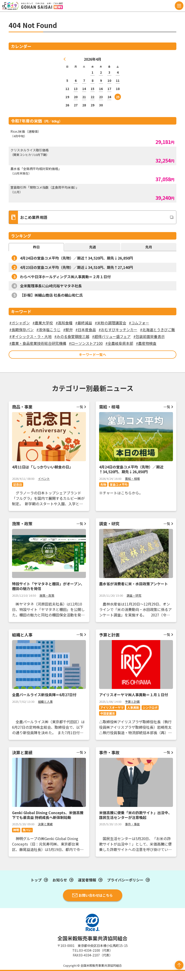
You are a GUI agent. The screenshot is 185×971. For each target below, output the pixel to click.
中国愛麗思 (107, 713)
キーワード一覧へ (92, 354)
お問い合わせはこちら (92, 895)
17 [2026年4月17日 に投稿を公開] (109, 88)
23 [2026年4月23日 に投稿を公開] (101, 97)
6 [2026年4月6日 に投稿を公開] (76, 80)
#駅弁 (68, 329)
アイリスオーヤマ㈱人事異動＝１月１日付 (133, 694)
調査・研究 (134, 595)
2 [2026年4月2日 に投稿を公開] (101, 72)
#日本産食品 (85, 329)
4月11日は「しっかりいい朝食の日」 (42, 467)
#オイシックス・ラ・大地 (30, 336)
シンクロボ (150, 707)
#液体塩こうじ (48, 329)
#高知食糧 (64, 322)
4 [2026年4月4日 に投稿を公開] (118, 72)
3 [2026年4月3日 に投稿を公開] (109, 72)
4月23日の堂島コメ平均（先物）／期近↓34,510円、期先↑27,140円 (76, 267)
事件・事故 (132, 824)
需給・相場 (132, 478)
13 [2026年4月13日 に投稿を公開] (76, 88)
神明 (16, 830)
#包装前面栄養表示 (149, 336)
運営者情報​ (87, 880)
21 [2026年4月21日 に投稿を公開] (84, 97)
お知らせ (59, 880)
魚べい (27, 830)
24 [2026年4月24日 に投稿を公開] (109, 97)
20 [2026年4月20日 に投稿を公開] (76, 97)
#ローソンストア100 (86, 343)
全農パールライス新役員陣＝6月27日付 (44, 694)
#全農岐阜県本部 (119, 343)
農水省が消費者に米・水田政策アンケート (133, 583)
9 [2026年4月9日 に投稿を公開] (101, 80)
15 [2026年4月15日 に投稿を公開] (92, 88)
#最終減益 (83, 322)
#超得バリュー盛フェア (111, 336)
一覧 (79, 406)
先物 (103, 484)
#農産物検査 (146, 343)
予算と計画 (132, 701)
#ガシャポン (19, 322)
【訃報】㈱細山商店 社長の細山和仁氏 (51, 295)
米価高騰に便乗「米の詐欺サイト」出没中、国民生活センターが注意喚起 (135, 815)
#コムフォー (139, 322)
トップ (36, 880)
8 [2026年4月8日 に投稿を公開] (92, 80)
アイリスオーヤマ (112, 707)
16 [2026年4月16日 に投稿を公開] (101, 88)
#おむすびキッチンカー (118, 329)
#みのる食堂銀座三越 (71, 336)
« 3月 (65, 59)
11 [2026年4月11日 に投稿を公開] (118, 80)
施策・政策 (47, 595)
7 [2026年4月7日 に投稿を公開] (84, 80)
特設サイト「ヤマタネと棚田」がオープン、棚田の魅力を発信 (48, 586)
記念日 (17, 484)
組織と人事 (45, 701)
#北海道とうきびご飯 (157, 329)
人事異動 (133, 707)
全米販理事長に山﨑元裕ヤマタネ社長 (51, 285)
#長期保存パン (21, 329)
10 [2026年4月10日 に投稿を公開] (109, 80)
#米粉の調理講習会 (110, 322)
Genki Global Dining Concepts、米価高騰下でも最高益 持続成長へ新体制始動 (47, 815)
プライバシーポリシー (125, 880)
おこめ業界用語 (28, 217)
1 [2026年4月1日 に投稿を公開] (92, 72)
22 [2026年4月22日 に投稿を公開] (92, 97)
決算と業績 (45, 824)
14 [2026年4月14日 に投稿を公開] (84, 88)
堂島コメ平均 (119, 484)
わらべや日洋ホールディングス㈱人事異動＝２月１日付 (65, 276)
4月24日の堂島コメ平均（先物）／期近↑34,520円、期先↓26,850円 (76, 258)
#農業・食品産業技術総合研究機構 (37, 343)
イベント (44, 478)
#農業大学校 (42, 322)
